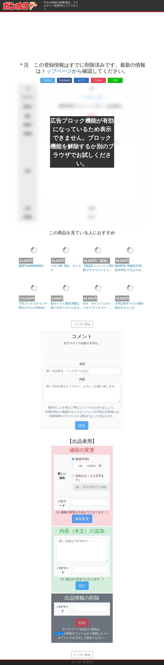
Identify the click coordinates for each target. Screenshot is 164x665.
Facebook (64, 80)
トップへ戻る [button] (82, 324)
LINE (115, 80)
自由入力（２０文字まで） (90, 478)
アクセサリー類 (91, 97)
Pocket (98, 80)
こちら (59, 633)
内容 (82, 379)
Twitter (47, 80)
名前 (82, 364)
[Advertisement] (82, 37)
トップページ (56, 71)
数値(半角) (82, 459)
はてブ (81, 80)
